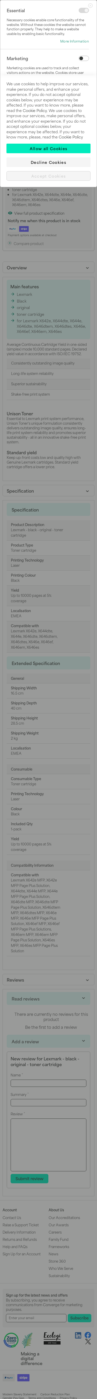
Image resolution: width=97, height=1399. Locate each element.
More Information (74, 41)
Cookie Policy (35, 110)
